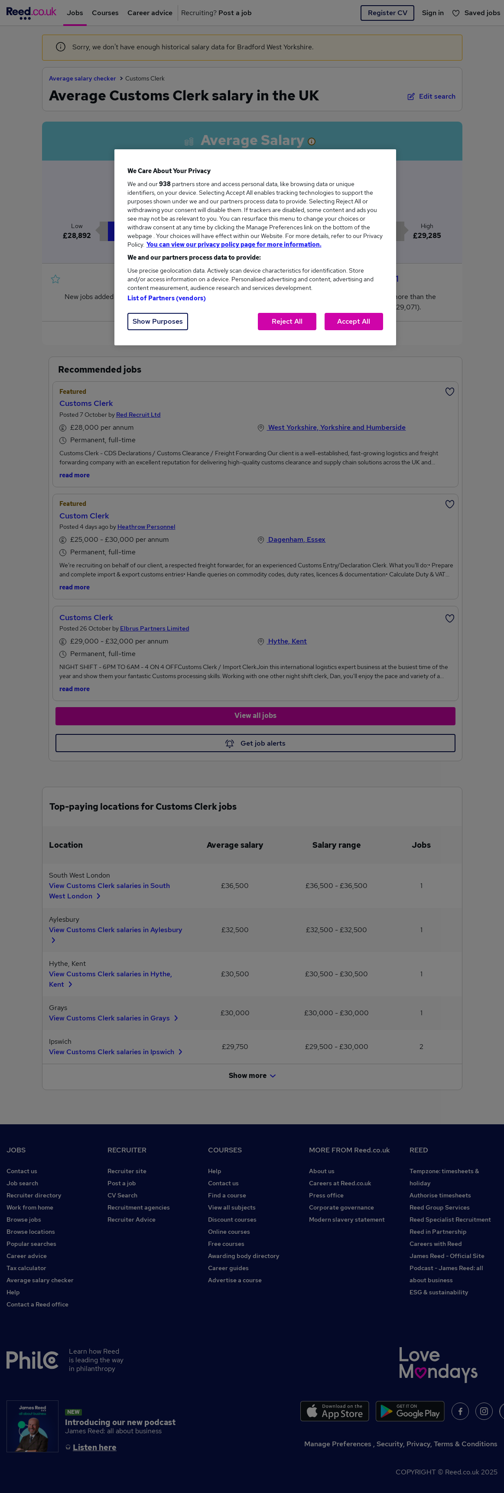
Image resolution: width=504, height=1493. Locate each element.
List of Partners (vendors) (166, 298)
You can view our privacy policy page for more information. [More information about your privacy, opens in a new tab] (234, 244)
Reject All (287, 321)
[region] (255, 247)
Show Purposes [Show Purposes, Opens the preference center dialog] (158, 321)
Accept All (353, 321)
